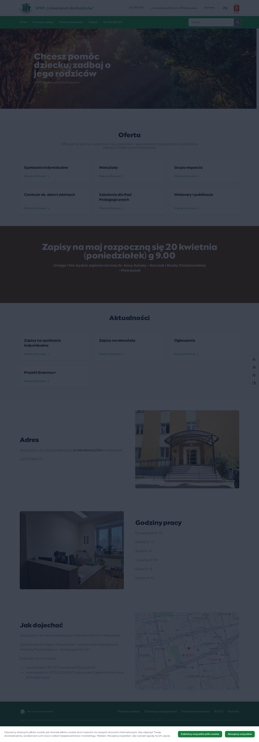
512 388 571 (136, 7)
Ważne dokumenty (71, 22)
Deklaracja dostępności (160, 711)
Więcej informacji (37, 176)
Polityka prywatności (195, 711)
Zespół (93, 22)
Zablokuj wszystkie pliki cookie (200, 734)
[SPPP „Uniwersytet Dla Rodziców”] (74, 8)
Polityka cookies (129, 711)
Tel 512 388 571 (112, 22)
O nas (23, 22)
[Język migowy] (225, 8)
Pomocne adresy (43, 22)
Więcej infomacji (186, 354)
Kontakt (209, 7)
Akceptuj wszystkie (240, 734)
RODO (219, 711)
